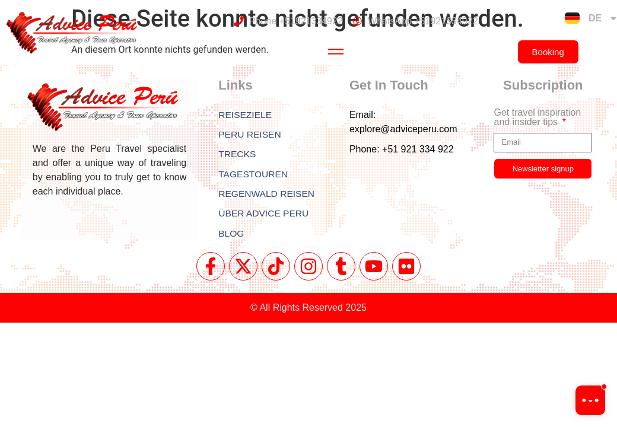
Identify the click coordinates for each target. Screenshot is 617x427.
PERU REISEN (250, 135)
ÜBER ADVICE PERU (264, 216)
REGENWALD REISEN (267, 195)
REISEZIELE (245, 115)
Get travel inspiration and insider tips (537, 117)
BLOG (231, 236)
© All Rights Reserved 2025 (308, 310)
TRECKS (237, 155)
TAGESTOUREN (254, 175)
